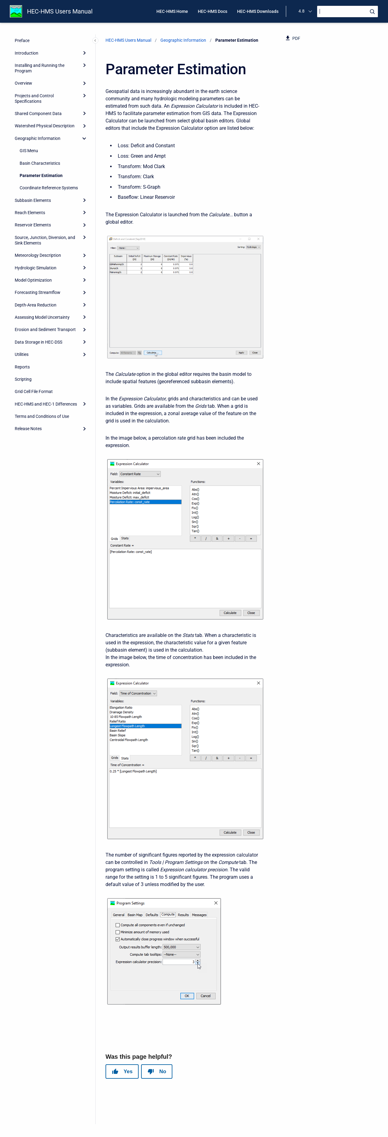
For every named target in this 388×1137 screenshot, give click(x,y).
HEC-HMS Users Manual (60, 11)
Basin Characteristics (40, 163)
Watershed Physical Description (45, 125)
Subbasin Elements (33, 200)
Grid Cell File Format (34, 391)
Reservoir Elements (33, 224)
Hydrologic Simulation (35, 267)
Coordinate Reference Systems (49, 187)
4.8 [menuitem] (301, 11)
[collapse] (84, 138)
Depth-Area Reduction (35, 305)
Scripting (23, 379)
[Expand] (84, 53)
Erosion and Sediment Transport (45, 329)
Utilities (22, 354)
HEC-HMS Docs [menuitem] (212, 11)
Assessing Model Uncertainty (42, 317)
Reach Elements (30, 212)
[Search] (347, 11)
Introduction (26, 53)
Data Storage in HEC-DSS (38, 342)
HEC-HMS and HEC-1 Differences (46, 404)
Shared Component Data (38, 113)
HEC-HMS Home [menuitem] (172, 11)
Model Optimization (33, 280)
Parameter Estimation (41, 175)
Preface (22, 40)
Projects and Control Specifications (34, 98)
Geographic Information (37, 138)
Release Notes (28, 428)
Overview (23, 83)
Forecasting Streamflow (37, 292)
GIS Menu (29, 150)
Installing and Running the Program (39, 68)
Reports (22, 366)
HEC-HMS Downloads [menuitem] (258, 11)
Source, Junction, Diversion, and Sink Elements (45, 240)
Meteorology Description (38, 255)
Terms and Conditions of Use (42, 416)
